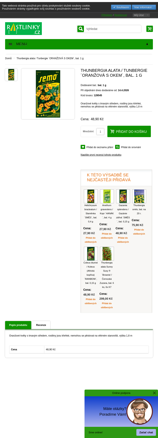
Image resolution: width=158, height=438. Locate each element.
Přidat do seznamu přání (100, 147)
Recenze (41, 325)
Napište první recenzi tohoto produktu (101, 154)
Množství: (88, 131)
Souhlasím (122, 7)
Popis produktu (18, 325)
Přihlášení (106, 15)
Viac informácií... (144, 7)
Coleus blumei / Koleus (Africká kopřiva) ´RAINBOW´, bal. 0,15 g (90, 272)
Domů (8, 58)
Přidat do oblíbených (91, 240)
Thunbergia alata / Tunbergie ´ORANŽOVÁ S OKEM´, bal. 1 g (50, 58)
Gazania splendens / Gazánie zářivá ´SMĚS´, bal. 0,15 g (123, 213)
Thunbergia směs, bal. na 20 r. (139, 209)
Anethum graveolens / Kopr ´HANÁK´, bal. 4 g (107, 211)
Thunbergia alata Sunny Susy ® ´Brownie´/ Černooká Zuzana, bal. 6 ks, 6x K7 (107, 274)
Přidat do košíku (128, 131)
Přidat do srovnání (131, 147)
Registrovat (121, 15)
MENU (78, 44)
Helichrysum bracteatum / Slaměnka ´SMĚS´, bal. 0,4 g (90, 213)
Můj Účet (139, 15)
